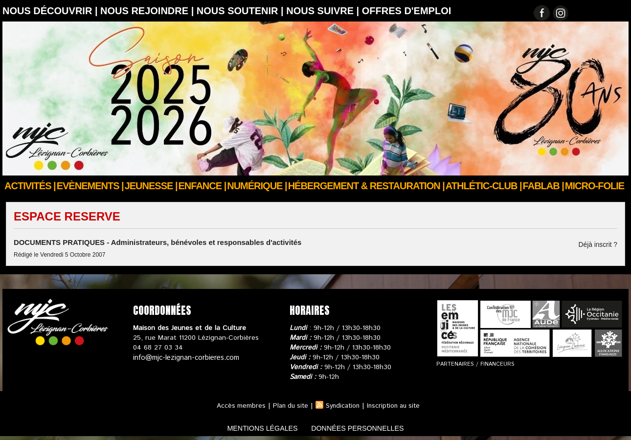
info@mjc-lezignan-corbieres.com (184, 356)
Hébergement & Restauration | (366, 185)
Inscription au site (396, 405)
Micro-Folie (594, 185)
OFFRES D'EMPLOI (406, 10)
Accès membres (236, 405)
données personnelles (366, 427)
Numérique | (257, 185)
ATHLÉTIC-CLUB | (484, 185)
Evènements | (90, 185)
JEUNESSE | (151, 185)
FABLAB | (543, 185)
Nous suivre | (324, 10)
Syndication (342, 405)
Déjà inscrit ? (600, 244)
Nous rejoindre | (148, 10)
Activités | (30, 185)
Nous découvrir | (51, 10)
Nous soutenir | (241, 10)
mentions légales (253, 427)
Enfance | (202, 185)
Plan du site (288, 405)
